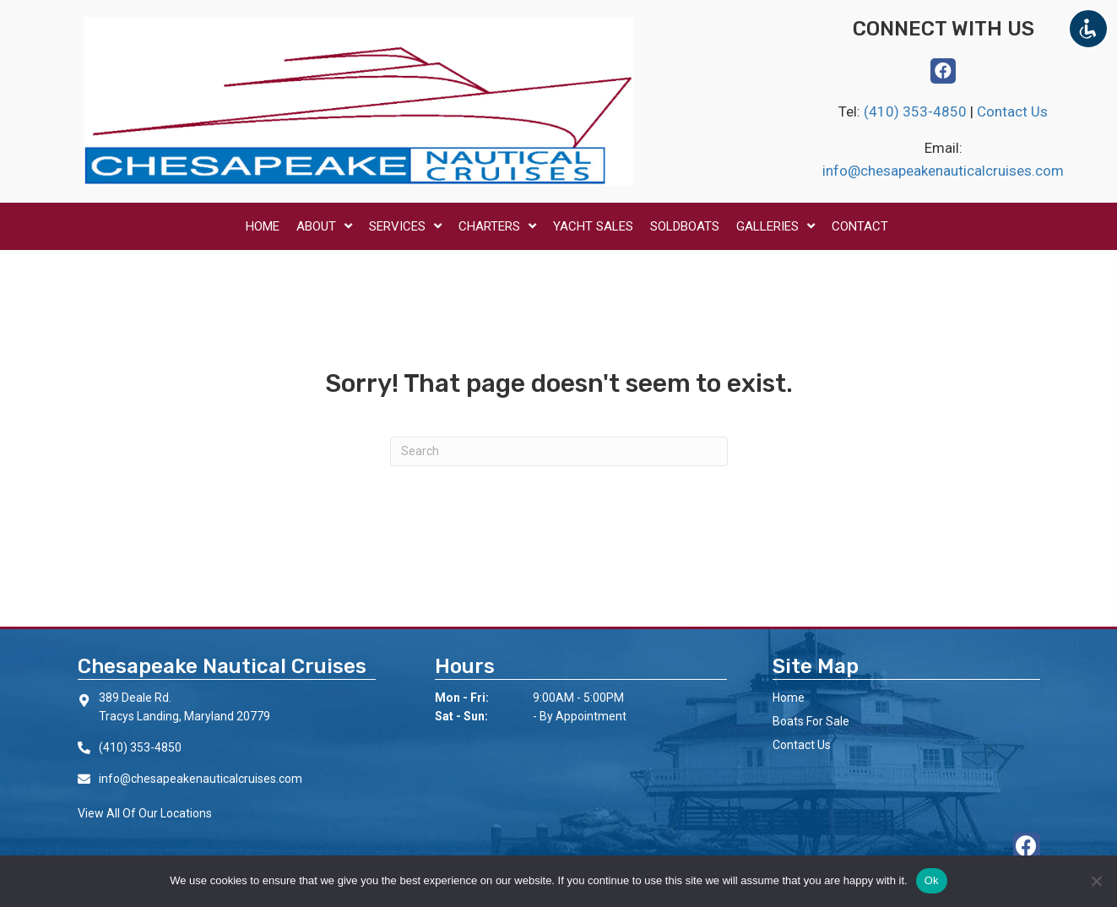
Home (789, 697)
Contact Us (1012, 111)
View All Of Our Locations (145, 813)
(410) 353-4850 (917, 111)
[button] (943, 71)
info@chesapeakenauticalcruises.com (943, 170)
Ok (932, 880)
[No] (1095, 880)
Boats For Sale (811, 721)
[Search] (559, 451)
